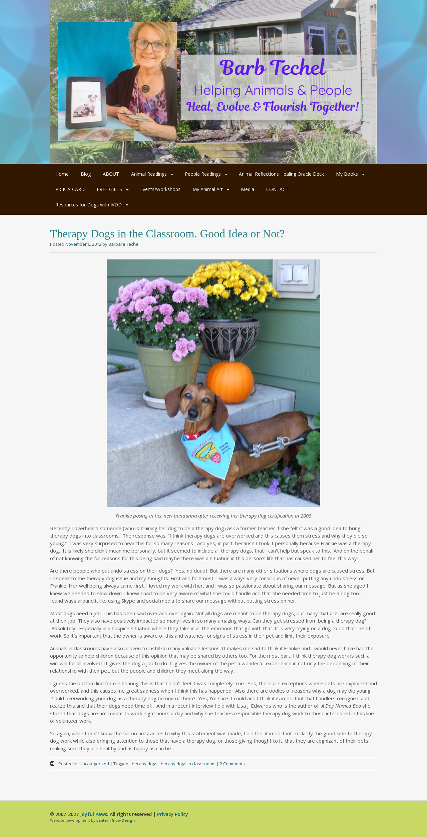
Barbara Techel (123, 244)
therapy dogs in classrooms (187, 764)
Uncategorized (94, 764)
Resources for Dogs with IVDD (88, 204)
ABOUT (111, 174)
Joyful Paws (93, 814)
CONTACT (277, 189)
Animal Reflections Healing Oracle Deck (281, 174)
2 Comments (232, 764)
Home (62, 174)
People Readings (203, 174)
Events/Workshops (160, 189)
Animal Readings (149, 174)
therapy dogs (143, 764)
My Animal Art (207, 189)
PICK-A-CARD (70, 189)
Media (247, 189)
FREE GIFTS (109, 189)
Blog (86, 174)
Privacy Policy (172, 814)
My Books (347, 174)
